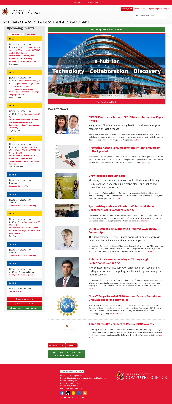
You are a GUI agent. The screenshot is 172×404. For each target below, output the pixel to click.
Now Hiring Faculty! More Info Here (106, 29)
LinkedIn (79, 393)
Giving (85, 22)
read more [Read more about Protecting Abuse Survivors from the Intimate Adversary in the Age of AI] (145, 162)
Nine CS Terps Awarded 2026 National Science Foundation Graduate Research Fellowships (125, 298)
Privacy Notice (80, 397)
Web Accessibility (67, 397)
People (7, 22)
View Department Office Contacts (72, 371)
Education (30, 22)
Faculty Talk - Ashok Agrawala (22, 275)
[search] (150, 15)
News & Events (46, 22)
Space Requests (155, 9)
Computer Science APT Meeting (22, 205)
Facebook (62, 393)
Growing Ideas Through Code (107, 176)
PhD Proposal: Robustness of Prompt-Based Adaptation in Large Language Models (24, 92)
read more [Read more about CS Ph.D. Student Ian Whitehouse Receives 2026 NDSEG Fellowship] (150, 251)
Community (62, 22)
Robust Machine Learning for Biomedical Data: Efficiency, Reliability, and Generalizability (22, 58)
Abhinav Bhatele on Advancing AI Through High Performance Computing (119, 261)
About (136, 9)
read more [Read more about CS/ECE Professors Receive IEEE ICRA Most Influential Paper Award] (137, 140)
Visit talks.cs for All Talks (24, 304)
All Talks (32, 34)
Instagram (73, 393)
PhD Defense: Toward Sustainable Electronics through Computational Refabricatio (24, 230)
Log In (166, 9)
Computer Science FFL (18, 186)
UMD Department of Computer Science (21, 11)
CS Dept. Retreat (16, 291)
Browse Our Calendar (24, 299)
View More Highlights (107, 102)
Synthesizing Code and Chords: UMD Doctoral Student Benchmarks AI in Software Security (123, 208)
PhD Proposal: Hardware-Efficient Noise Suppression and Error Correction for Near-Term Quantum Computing (24, 123)
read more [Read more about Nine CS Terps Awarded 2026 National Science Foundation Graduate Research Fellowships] (117, 313)
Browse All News (56, 345)
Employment (127, 9)
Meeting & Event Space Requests (24, 308)
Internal (144, 9)
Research (17, 22)
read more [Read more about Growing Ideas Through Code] (116, 198)
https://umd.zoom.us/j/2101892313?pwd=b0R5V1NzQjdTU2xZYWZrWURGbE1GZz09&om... (24, 83)
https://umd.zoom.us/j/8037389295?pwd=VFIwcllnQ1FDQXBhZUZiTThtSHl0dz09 (24, 150)
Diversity (75, 22)
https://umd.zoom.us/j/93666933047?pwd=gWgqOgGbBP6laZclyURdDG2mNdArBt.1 (24, 50)
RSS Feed (71, 345)
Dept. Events (16, 34)
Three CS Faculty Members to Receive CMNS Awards (121, 324)
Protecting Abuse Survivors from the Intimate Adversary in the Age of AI (125, 149)
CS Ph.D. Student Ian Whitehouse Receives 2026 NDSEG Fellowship (123, 230)
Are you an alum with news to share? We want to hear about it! (66, 354)
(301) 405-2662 (76, 388)
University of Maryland (86, 2)
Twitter (68, 393)
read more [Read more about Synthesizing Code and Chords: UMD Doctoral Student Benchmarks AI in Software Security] (144, 221)
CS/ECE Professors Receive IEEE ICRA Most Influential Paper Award (126, 118)
